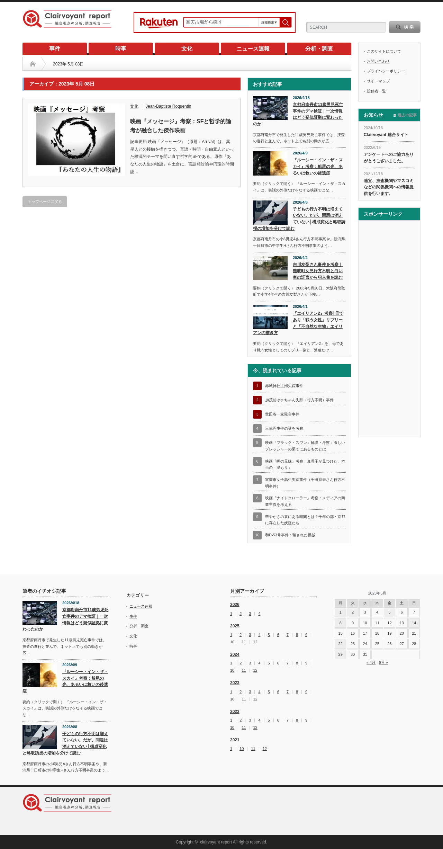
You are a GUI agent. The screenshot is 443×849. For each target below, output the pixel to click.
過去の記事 (407, 115)
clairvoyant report (216, 842)
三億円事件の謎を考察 (284, 428)
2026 (234, 604)
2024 (234, 654)
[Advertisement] (389, 330)
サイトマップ (378, 81)
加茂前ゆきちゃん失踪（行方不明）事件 (299, 400)
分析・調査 (319, 49)
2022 (234, 711)
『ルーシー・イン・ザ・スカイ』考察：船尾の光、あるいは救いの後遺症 (318, 166)
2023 (234, 682)
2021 (234, 740)
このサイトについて (384, 51)
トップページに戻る (45, 201)
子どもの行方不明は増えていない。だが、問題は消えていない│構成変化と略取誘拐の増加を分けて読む (299, 219)
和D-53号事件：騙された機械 (290, 535)
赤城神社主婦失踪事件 (284, 386)
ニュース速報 (253, 49)
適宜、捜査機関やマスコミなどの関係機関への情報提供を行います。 (389, 187)
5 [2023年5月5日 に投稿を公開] (389, 612)
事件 (54, 49)
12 (255, 642)
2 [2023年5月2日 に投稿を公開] (353, 612)
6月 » (383, 662)
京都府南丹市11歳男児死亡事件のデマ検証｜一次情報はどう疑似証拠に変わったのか (298, 114)
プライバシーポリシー (386, 71)
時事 (120, 49)
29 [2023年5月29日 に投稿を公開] (340, 654)
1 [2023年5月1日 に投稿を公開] (341, 612)
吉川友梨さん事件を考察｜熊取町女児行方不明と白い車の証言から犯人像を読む (318, 271)
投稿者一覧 (376, 91)
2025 (234, 626)
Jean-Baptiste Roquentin (168, 106)
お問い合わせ (378, 61)
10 (232, 642)
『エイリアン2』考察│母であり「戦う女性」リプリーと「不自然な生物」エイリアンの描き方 (298, 323)
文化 (186, 49)
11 (244, 642)
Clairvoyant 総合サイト (386, 134)
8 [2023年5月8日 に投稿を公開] (341, 623)
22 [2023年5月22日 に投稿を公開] (340, 644)
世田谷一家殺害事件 (282, 414)
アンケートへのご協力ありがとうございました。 (389, 157)
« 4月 (371, 662)
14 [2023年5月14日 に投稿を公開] (414, 623)
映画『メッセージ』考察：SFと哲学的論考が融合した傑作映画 (180, 125)
